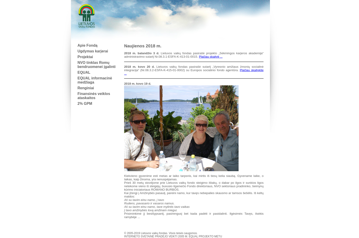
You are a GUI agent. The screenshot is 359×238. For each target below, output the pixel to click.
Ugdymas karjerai (93, 51)
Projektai (85, 57)
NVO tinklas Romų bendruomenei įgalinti (97, 65)
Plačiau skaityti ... (211, 56)
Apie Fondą (88, 45)
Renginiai (86, 88)
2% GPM (85, 103)
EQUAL (84, 72)
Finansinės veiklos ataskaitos (94, 96)
